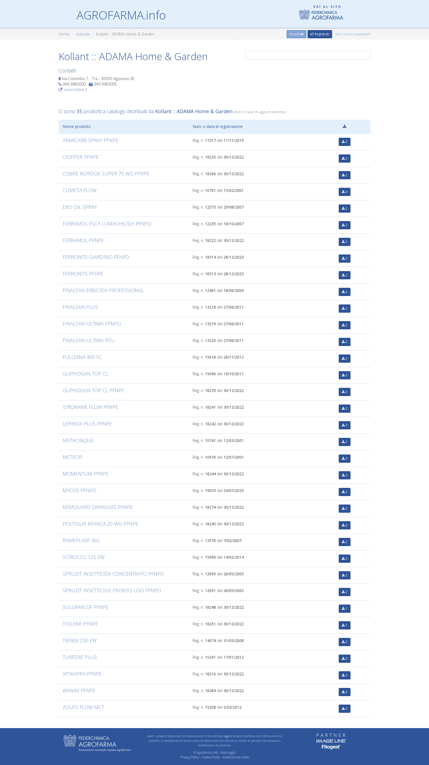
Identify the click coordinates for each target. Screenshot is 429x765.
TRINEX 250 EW (80, 640)
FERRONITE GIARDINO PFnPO (96, 257)
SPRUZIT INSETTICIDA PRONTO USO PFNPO (112, 590)
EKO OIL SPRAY (80, 207)
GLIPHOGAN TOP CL (85, 373)
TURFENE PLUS (80, 657)
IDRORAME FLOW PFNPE (90, 407)
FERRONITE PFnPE (83, 273)
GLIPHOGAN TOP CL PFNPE (93, 390)
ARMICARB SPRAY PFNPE (90, 140)
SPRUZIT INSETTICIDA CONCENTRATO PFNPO (113, 573)
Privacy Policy (189, 757)
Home (64, 34)
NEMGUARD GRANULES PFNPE (98, 507)
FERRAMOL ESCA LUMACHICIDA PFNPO (107, 223)
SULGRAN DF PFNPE (85, 607)
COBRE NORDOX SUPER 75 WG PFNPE (106, 173)
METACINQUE (78, 440)
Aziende (83, 34)
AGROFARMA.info (121, 15)
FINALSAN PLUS (80, 307)
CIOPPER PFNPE (81, 157)
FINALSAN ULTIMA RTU (88, 340)
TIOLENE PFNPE (80, 623)
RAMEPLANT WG (81, 540)
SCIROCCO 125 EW (84, 557)
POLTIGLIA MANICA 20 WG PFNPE (100, 523)
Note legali (228, 752)
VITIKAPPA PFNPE (82, 673)
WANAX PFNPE (79, 690)
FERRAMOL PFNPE (83, 240)
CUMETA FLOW (80, 190)
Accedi (296, 34)
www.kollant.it (75, 89)
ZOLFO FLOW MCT (83, 707)
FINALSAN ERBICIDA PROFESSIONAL (103, 290)
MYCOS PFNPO (79, 490)
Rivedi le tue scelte (236, 757)
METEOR (72, 457)
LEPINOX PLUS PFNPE (87, 423)
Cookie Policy (211, 757)
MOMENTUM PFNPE (85, 473)
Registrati (320, 34)
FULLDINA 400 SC (82, 357)
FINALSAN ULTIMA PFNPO (92, 323)
